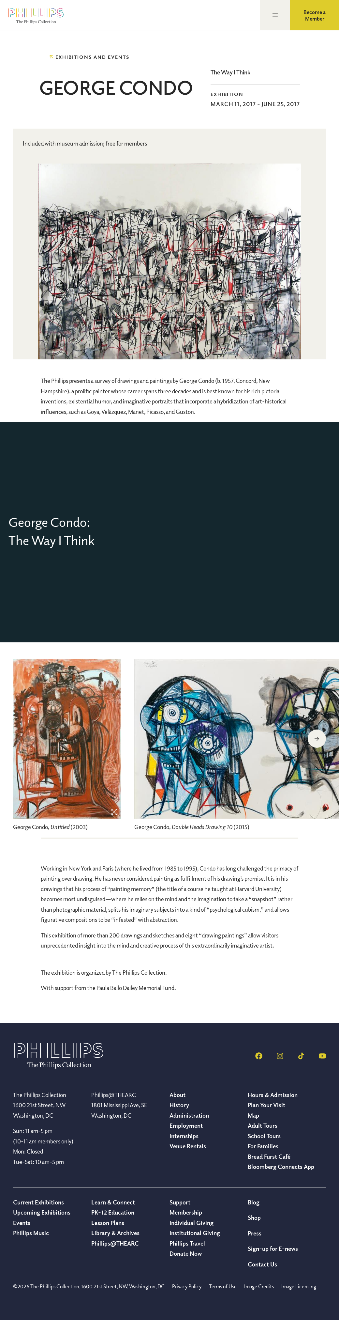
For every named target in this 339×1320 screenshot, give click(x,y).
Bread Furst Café (269, 1156)
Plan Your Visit (266, 1104)
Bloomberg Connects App (281, 1166)
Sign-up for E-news (273, 1248)
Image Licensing (298, 1286)
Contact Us (262, 1264)
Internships (184, 1135)
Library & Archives (115, 1232)
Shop (254, 1217)
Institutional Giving (195, 1232)
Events (21, 1222)
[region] (67, 748)
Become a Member (314, 15)
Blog (253, 1202)
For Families (263, 1146)
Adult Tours (262, 1125)
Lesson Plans (107, 1222)
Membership (186, 1212)
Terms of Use (223, 1286)
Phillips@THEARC (115, 1243)
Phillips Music (31, 1232)
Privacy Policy (186, 1286)
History (179, 1104)
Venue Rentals (188, 1146)
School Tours (264, 1135)
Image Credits (259, 1286)
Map (253, 1115)
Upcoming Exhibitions (41, 1212)
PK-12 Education (112, 1212)
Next (317, 739)
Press (254, 1233)
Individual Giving (192, 1222)
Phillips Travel (187, 1243)
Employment (186, 1125)
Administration (189, 1115)
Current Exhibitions (38, 1202)
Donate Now (186, 1253)
